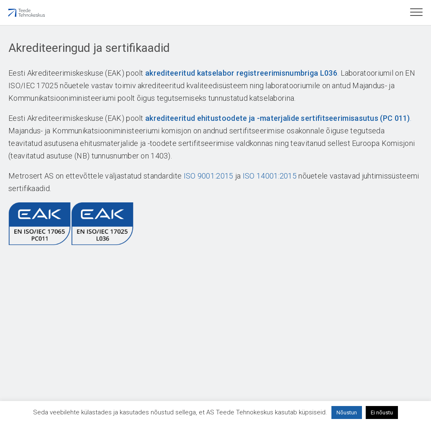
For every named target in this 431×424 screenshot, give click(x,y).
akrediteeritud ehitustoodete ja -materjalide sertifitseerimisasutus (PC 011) (277, 118)
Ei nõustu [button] (382, 412)
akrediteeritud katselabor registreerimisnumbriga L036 (241, 73)
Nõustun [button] (346, 412)
